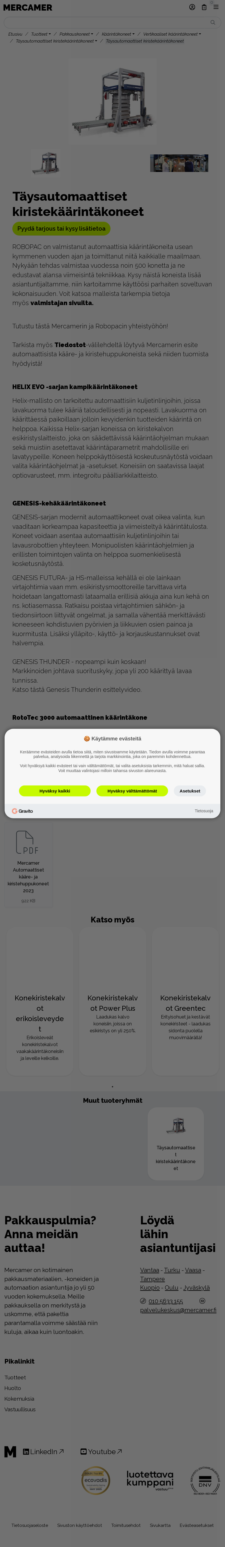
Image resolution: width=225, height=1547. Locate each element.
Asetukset (190, 790)
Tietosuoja (204, 811)
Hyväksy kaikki (54, 790)
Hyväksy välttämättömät (132, 790)
